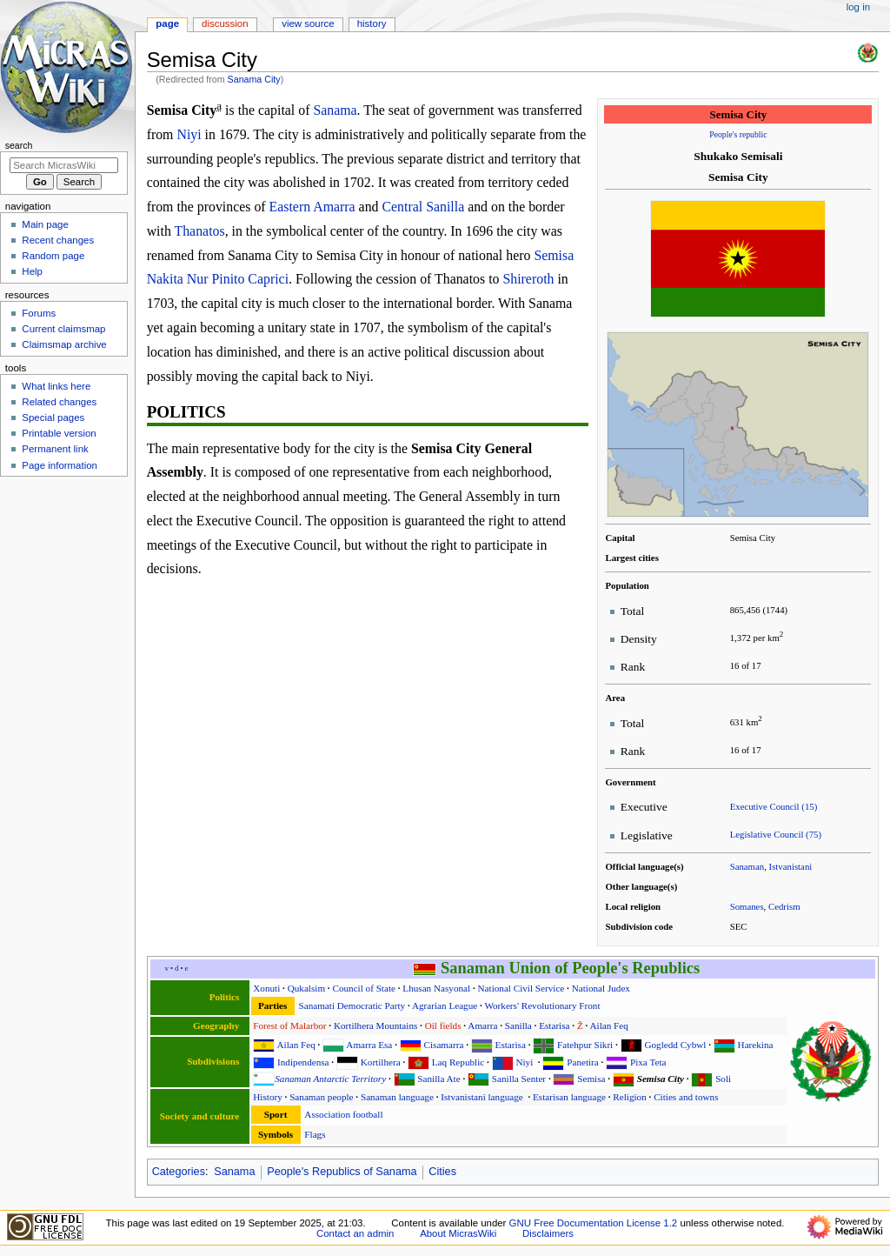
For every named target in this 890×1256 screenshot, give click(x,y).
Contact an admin (355, 1233)
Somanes (747, 906)
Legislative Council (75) (775, 834)
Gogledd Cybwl (675, 1044)
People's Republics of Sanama (341, 1172)
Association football (343, 1114)
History (267, 1097)
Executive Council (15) (774, 806)
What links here (56, 386)
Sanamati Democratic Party (351, 1005)
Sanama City (254, 79)
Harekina (756, 1044)
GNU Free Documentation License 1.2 (593, 1223)
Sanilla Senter (519, 1078)
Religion (629, 1097)
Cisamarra (444, 1044)
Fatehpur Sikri (585, 1044)
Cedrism (784, 906)
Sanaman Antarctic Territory (330, 1078)
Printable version (59, 433)
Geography (216, 1025)
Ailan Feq (609, 1025)
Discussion (225, 23)
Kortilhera (381, 1062)
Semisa (591, 1078)
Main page (45, 224)
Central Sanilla (423, 206)
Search (19, 145)
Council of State (363, 988)
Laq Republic (458, 1062)
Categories (178, 1172)
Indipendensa (303, 1062)
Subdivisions (213, 1061)
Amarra (482, 1025)
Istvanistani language (482, 1097)
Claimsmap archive (64, 344)
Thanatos (200, 231)
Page (167, 23)
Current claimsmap (63, 329)
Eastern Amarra (312, 206)
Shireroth (528, 278)
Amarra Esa (369, 1044)
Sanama (334, 110)
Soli (723, 1078)
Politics (224, 997)
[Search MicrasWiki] (64, 165)
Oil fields (443, 1025)
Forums (39, 313)
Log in (858, 7)
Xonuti (266, 988)
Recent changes (58, 240)
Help (32, 271)
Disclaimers (548, 1233)
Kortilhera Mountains (375, 1025)
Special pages (53, 417)
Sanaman (747, 866)
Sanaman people (321, 1097)
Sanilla (518, 1025)
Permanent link (55, 449)
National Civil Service (521, 988)
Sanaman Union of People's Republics (570, 968)
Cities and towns (686, 1097)
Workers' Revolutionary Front (542, 1005)
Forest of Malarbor (289, 1025)
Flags (314, 1134)
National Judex (601, 988)
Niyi (188, 134)
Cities (442, 1172)
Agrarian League (444, 1005)
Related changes (59, 402)
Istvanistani (791, 866)
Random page (53, 256)
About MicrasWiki (458, 1233)
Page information (59, 465)
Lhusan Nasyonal (436, 988)
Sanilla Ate (438, 1078)
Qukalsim (306, 988)
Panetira (583, 1062)
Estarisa (554, 1025)
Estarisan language (569, 1097)
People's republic (738, 134)
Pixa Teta (648, 1062)
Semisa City (660, 1078)
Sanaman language (397, 1097)
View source (308, 23)
